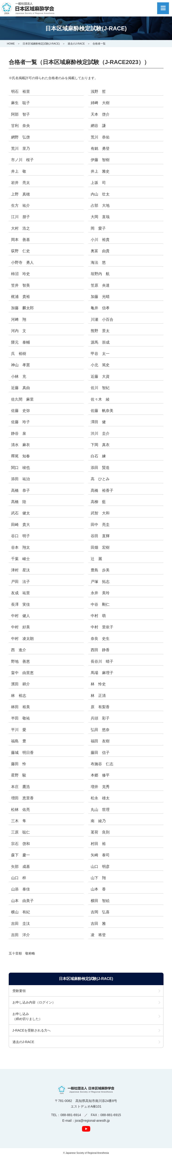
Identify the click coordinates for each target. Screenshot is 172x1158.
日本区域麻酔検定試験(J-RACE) (41, 43)
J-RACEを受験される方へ (31, 1030)
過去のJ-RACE (76, 43)
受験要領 (19, 991)
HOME (11, 43)
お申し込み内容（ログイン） (33, 1002)
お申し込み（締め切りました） (27, 1016)
